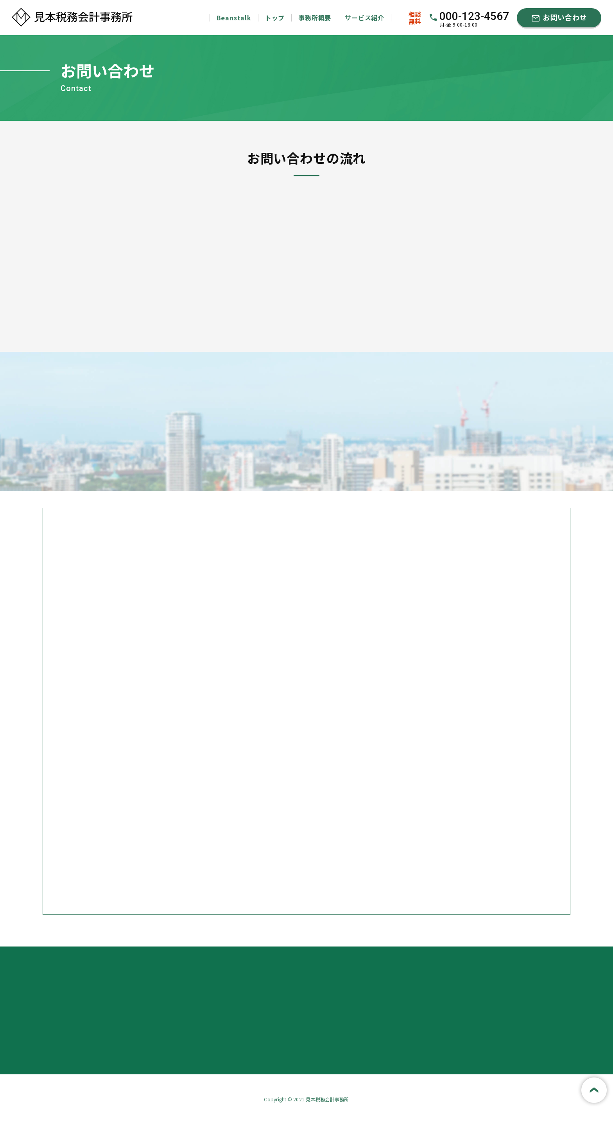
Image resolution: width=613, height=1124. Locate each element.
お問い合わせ (559, 17)
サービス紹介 (364, 18)
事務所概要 (314, 18)
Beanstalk (234, 18)
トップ (275, 18)
